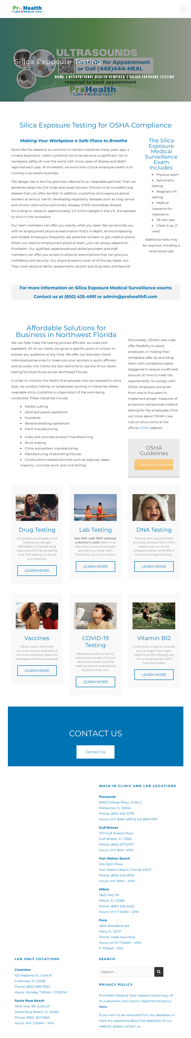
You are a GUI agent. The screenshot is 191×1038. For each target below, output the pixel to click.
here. (103, 1007)
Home (59, 77)
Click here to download (156, 465)
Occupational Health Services (97, 77)
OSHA (144, 428)
